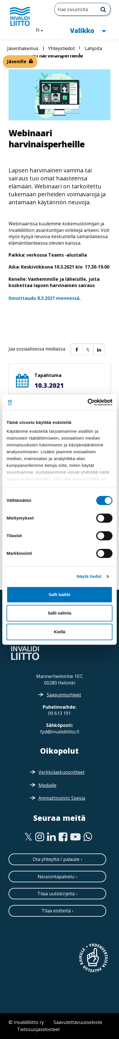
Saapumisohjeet (64, 695)
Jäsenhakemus (22, 48)
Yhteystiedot (61, 48)
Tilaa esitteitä (56, 911)
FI (42, 29)
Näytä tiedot (89, 576)
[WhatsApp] (87, 837)
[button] (76, 349)
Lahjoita (93, 48)
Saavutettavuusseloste (78, 1022)
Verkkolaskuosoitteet (61, 772)
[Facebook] (63, 837)
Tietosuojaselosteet (38, 1029)
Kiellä (59, 631)
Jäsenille (16, 61)
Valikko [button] (88, 30)
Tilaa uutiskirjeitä (56, 893)
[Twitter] (28, 837)
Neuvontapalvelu (56, 876)
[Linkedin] (51, 837)
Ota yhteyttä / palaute (56, 859)
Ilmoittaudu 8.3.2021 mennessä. (45, 298)
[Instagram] (39, 837)
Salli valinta (59, 613)
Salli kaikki (60, 594)
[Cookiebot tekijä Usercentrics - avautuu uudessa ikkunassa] (87, 402)
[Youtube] (75, 837)
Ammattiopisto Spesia (61, 798)
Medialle (47, 785)
